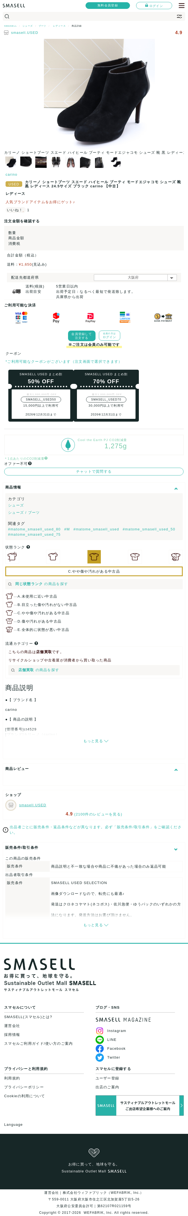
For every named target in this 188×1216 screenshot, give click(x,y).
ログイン (154, 5)
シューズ (16, 505)
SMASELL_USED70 (106, 399)
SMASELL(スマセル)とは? (28, 1017)
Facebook (111, 1048)
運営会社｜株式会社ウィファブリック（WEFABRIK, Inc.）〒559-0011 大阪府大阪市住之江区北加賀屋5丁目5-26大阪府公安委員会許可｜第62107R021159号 (94, 1199)
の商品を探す (38, 584)
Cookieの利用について (24, 1096)
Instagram (111, 1031)
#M (67, 529)
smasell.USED (24, 33)
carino (11, 174)
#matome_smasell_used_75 (34, 534)
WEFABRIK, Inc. (98, 1213)
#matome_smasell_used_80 (35, 529)
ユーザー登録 (107, 1078)
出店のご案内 (107, 1087)
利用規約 (12, 1078)
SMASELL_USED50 (41, 399)
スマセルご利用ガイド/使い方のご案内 (38, 1043)
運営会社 (12, 1026)
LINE (106, 1040)
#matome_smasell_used (97, 529)
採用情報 (12, 1035)
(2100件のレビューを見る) (98, 814)
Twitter (108, 1057)
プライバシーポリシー (24, 1087)
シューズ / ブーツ (24, 512)
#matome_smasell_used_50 (149, 529)
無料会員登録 (107, 5)
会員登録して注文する (81, 335)
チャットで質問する (94, 471)
